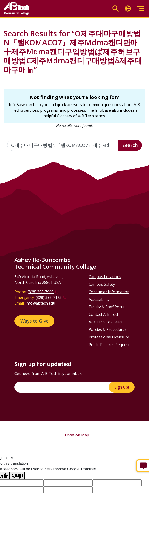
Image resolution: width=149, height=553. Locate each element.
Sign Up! (121, 387)
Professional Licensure (109, 337)
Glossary (64, 115)
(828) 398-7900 (41, 291)
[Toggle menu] (140, 8)
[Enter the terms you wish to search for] (63, 145)
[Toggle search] (115, 8)
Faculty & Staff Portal (107, 306)
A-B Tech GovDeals (105, 322)
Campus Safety (102, 284)
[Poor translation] (17, 475)
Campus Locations (105, 276)
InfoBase (17, 104)
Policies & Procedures (108, 329)
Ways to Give (34, 321)
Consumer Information (109, 291)
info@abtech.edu (40, 303)
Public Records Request (109, 344)
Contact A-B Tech (104, 314)
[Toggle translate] (128, 8)
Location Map (77, 435)
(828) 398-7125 (49, 297)
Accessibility (99, 299)
